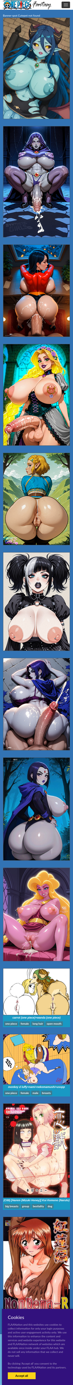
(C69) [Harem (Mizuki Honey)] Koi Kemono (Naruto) (36, 1200)
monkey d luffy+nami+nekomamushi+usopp (36, 1086)
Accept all (21, 1375)
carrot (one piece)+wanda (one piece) (36, 1017)
